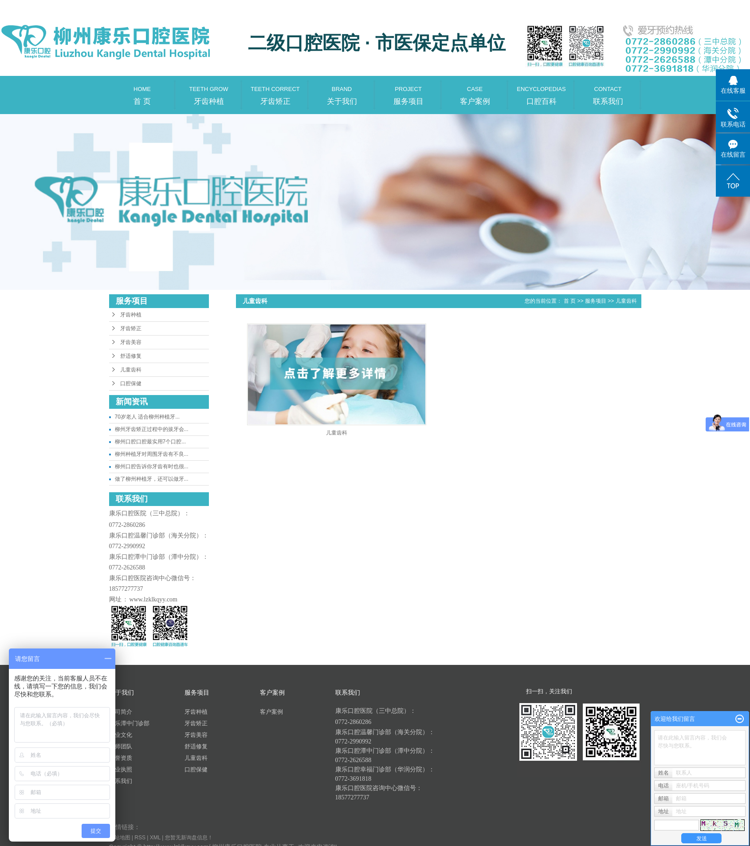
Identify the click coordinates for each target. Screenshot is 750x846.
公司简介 (120, 711)
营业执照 (120, 769)
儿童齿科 (130, 370)
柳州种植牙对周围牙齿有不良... (151, 454)
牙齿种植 (209, 91)
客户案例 (475, 91)
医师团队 (120, 746)
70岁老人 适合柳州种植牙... (147, 417)
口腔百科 (541, 91)
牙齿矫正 (275, 91)
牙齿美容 (130, 342)
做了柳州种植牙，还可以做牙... (151, 479)
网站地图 (119, 837)
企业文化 (120, 734)
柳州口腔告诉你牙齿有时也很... (151, 466)
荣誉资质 (120, 758)
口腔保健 (130, 383)
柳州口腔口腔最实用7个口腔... (150, 442)
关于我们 (342, 91)
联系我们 (608, 91)
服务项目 (408, 91)
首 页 (142, 91)
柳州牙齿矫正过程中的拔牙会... (151, 429)
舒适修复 (130, 356)
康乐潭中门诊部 (129, 723)
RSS (139, 837)
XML (155, 837)
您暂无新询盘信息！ (189, 837)
